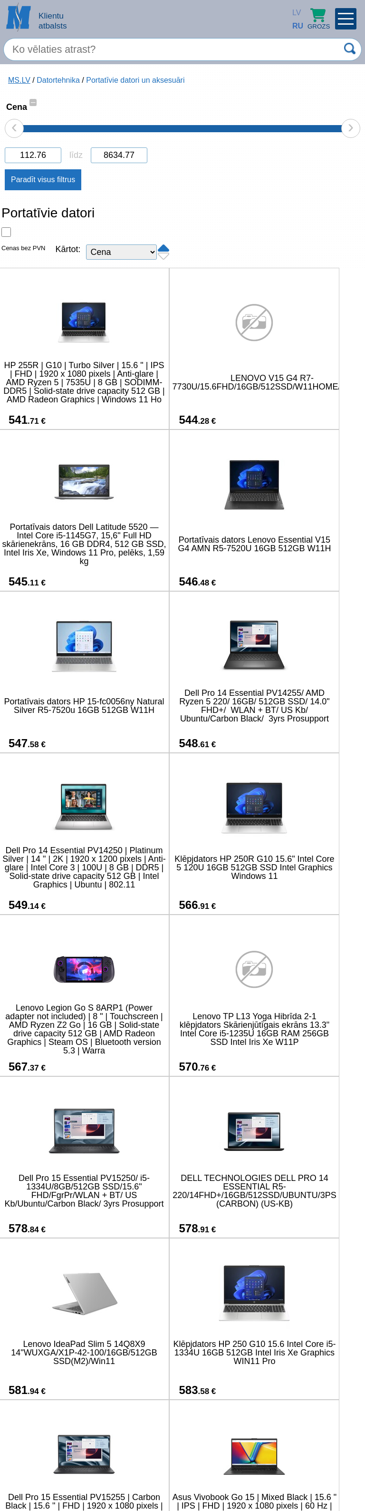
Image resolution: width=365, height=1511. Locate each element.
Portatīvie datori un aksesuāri (135, 80)
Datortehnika (58, 80)
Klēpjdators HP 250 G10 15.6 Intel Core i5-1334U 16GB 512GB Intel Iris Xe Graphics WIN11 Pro (180, 1029)
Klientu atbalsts (52, 20)
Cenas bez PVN (23, 248)
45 (260, 1447)
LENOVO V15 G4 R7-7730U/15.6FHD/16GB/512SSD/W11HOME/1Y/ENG (222, 382)
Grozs (318, 19)
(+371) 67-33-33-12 (108, 1475)
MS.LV (19, 80)
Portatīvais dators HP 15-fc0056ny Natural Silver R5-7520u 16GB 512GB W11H (180, 544)
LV (294, 13)
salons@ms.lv (37, 1476)
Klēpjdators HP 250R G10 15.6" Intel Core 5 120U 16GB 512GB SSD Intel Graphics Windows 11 (180, 705)
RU (294, 26)
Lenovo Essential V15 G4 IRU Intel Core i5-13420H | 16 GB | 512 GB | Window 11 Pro (59, 1352)
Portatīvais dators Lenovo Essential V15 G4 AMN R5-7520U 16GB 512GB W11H (59, 544)
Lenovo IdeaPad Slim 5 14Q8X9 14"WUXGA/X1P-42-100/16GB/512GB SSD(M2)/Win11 (59, 1029)
